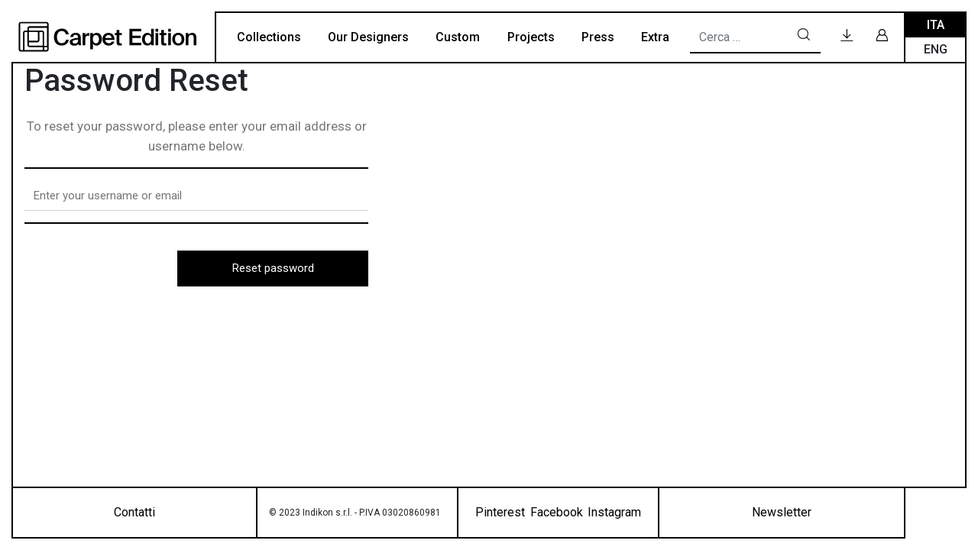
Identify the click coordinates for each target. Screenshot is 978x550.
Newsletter (781, 512)
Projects (531, 37)
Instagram (614, 512)
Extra (655, 37)
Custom (458, 37)
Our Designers (368, 37)
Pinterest (500, 512)
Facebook (556, 512)
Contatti (134, 512)
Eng (935, 49)
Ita (935, 25)
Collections (269, 37)
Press (597, 37)
